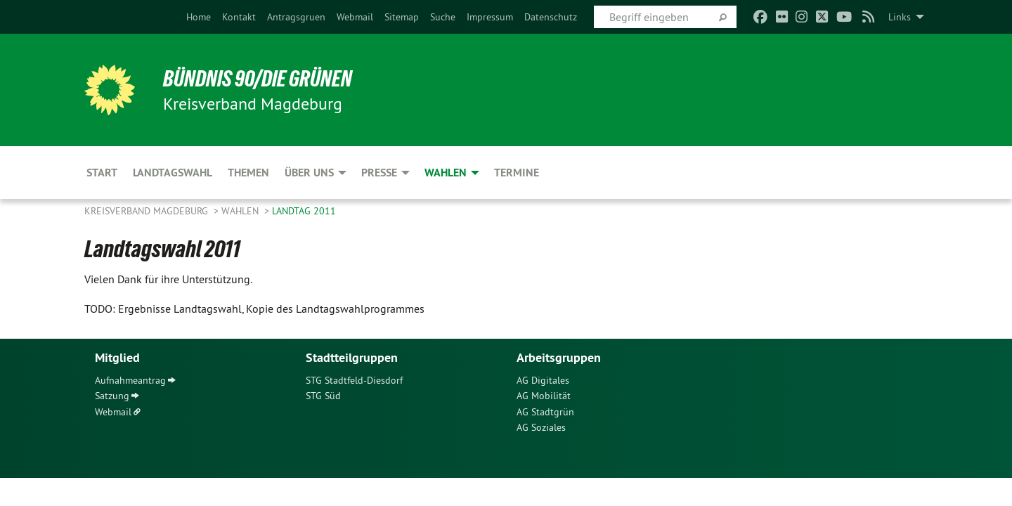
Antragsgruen (296, 17)
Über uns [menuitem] (309, 172)
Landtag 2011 (304, 211)
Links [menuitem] (899, 17)
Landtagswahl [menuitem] (172, 172)
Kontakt (239, 17)
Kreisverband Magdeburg (147, 211)
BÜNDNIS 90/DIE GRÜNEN (257, 78)
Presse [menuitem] (379, 172)
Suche (442, 17)
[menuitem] (198, 17)
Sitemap (401, 17)
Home (198, 17)
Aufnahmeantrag (130, 380)
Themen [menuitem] (248, 172)
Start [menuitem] (101, 172)
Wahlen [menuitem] (445, 172)
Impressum (490, 17)
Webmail (355, 17)
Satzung (112, 395)
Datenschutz (550, 17)
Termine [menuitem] (516, 172)
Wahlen (241, 211)
